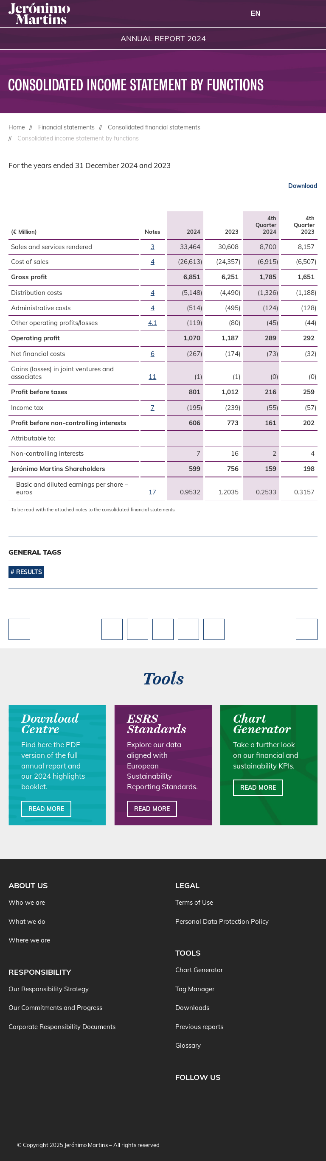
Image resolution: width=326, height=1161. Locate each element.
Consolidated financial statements (154, 127)
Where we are (29, 940)
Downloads (192, 1008)
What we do (26, 921)
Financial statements (66, 127)
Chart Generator (199, 970)
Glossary (188, 1045)
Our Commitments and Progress (55, 1008)
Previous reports (199, 1027)
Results (29, 572)
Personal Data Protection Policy (222, 921)
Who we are (26, 902)
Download (303, 186)
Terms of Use (194, 902)
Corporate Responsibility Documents (61, 1027)
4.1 (152, 323)
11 (152, 377)
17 (152, 492)
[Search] (287, 14)
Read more (46, 809)
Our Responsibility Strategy (48, 989)
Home (16, 127)
